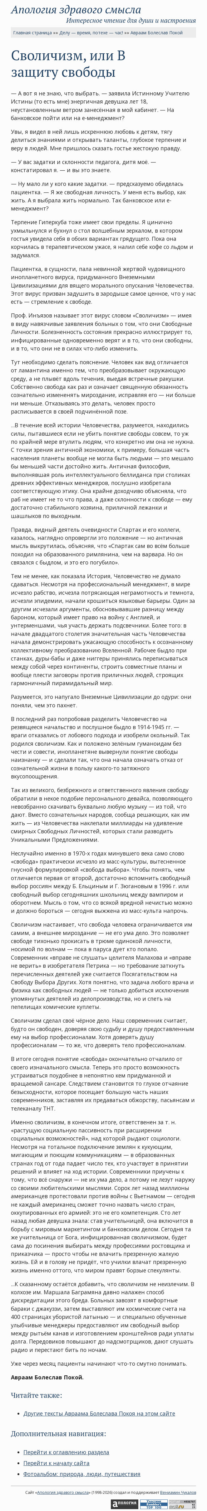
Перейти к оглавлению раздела (66, 1452)
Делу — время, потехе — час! (91, 33)
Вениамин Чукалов (178, 1492)
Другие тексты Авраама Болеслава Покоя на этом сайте (99, 1413)
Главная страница (32, 33)
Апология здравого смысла (76, 9)
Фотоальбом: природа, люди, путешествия (81, 1474)
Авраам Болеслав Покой (157, 33)
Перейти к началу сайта (56, 1463)
